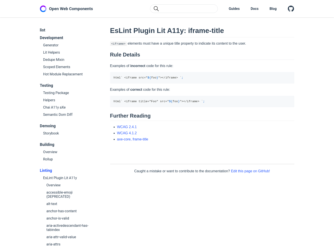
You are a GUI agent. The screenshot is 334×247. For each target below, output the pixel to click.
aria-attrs (53, 244)
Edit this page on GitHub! (250, 171)
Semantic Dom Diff (58, 115)
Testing (46, 85)
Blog (273, 9)
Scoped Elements (56, 67)
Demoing (48, 125)
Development (51, 37)
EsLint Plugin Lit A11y (60, 178)
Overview (50, 152)
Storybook (51, 133)
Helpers (49, 100)
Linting (46, 170)
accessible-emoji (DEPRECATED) (59, 194)
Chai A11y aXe (54, 107)
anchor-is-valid (57, 218)
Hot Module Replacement (63, 74)
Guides (234, 9)
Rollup (48, 159)
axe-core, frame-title (132, 139)
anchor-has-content (61, 211)
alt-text (51, 204)
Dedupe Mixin (53, 60)
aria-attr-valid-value (61, 237)
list (42, 30)
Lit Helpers (51, 52)
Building (47, 144)
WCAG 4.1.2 (127, 133)
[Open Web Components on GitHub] (291, 8)
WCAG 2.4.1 (127, 127)
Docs (255, 9)
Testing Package (56, 93)
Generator (51, 45)
